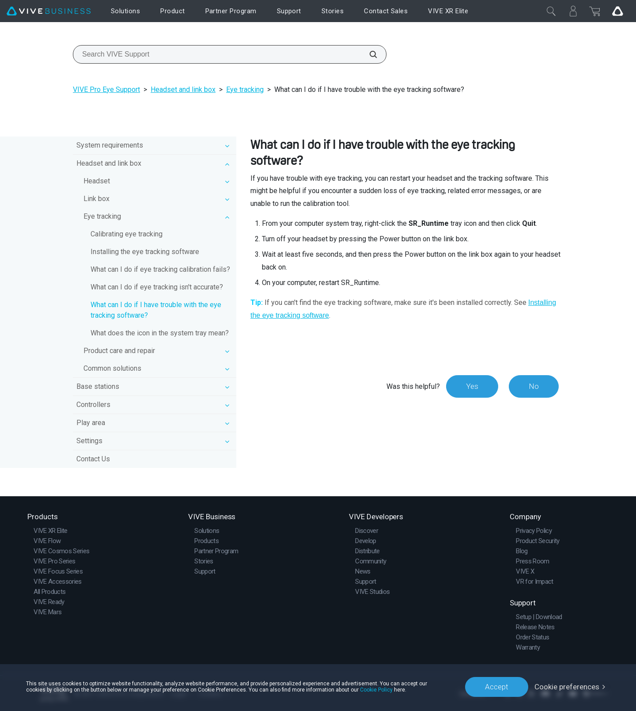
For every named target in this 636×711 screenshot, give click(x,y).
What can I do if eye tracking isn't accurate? (157, 287)
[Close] (551, 11)
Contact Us (93, 459)
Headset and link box (183, 89)
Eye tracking (245, 89)
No (534, 386)
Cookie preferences (566, 686)
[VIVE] (49, 11)
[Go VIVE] (617, 11)
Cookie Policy (376, 690)
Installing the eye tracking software (145, 251)
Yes (472, 386)
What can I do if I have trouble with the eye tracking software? (156, 309)
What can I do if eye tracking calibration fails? (160, 269)
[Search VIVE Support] (368, 54)
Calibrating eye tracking (127, 234)
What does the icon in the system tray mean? (160, 333)
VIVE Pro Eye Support (106, 89)
